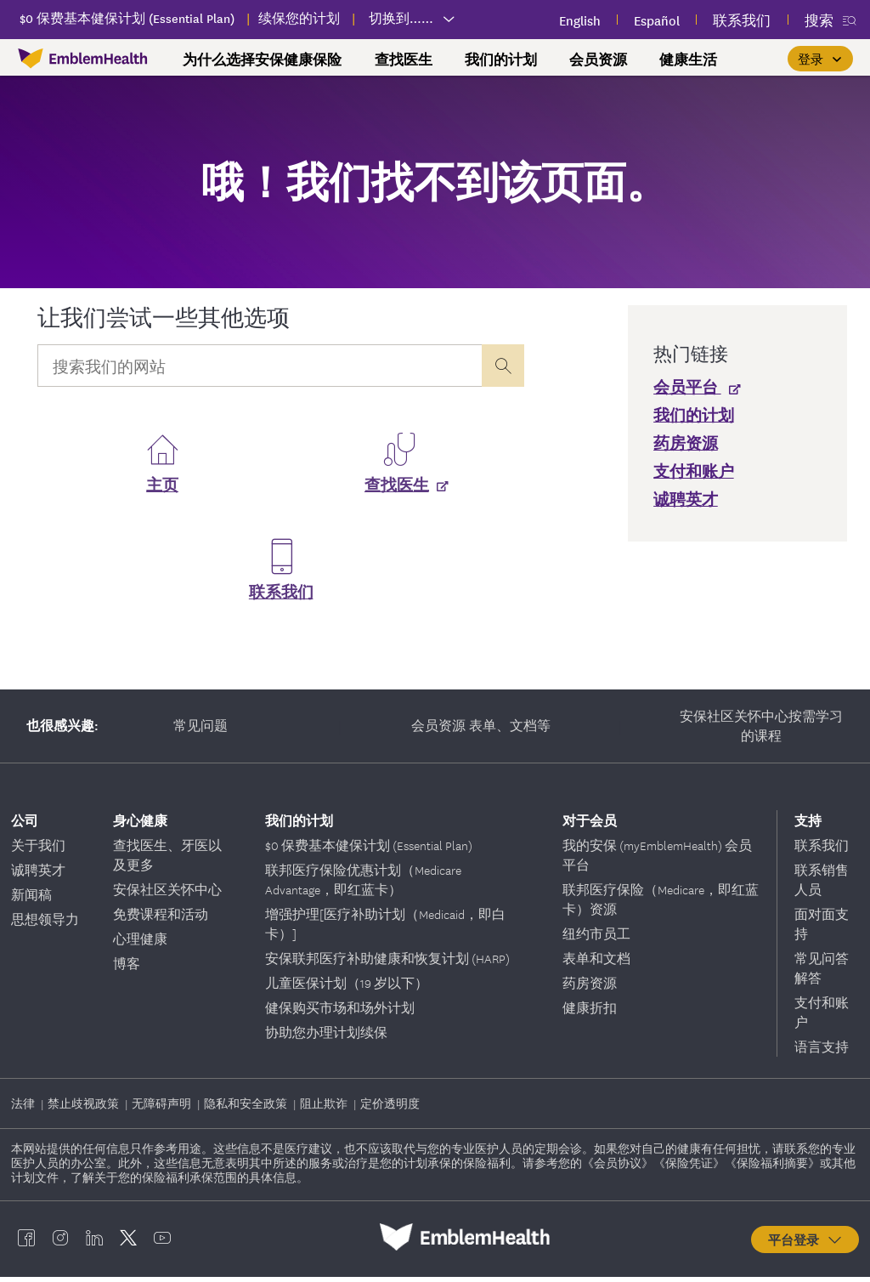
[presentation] (503, 365)
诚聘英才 (38, 874)
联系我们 (281, 596)
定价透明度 (390, 1108)
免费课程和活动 (160, 919)
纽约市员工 (596, 938)
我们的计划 (501, 59)
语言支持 (821, 1051)
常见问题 (200, 730)
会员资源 (598, 59)
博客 (126, 968)
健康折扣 (589, 1012)
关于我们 (38, 850)
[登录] (820, 58)
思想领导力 (45, 924)
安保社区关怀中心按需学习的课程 (761, 731)
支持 (808, 825)
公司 (24, 825)
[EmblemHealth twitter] (128, 1242)
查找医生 (403, 59)
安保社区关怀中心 (167, 894)
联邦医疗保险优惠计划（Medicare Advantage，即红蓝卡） (363, 884)
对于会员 (589, 825)
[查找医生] (399, 489)
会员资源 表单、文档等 (481, 730)
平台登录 (806, 1244)
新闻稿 (31, 899)
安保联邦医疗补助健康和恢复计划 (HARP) (387, 963)
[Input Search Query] (259, 365)
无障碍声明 (163, 1108)
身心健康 (140, 825)
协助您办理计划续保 (326, 1037)
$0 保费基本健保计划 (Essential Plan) (368, 850)
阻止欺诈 (325, 1108)
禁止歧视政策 (84, 1108)
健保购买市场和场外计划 (340, 1012)
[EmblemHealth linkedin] (94, 1242)
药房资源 (589, 988)
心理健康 (140, 943)
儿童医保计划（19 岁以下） (346, 988)
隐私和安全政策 (247, 1108)
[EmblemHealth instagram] (60, 1242)
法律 (24, 1108)
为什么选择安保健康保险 (262, 59)
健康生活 (688, 59)
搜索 (819, 20)
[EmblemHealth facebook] (26, 1242)
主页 (162, 489)
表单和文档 (596, 963)
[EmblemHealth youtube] (162, 1242)
